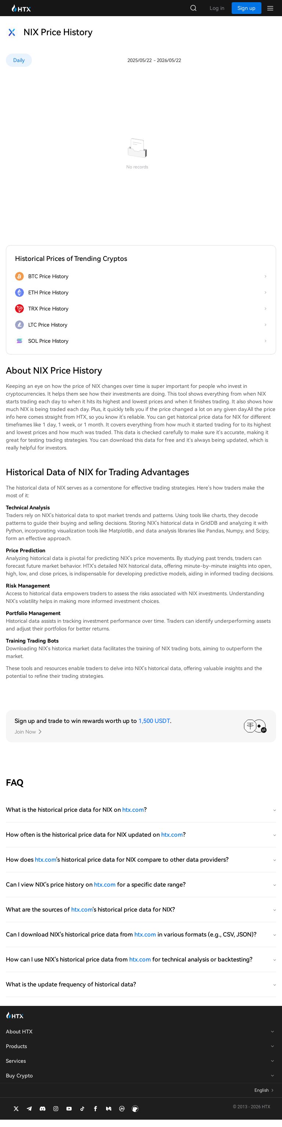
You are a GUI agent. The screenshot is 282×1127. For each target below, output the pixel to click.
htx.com (133, 817)
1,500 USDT (154, 728)
